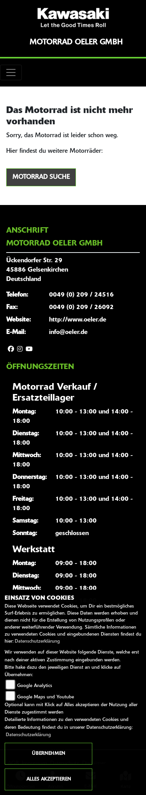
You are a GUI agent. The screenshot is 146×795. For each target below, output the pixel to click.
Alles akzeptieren (48, 779)
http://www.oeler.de (77, 320)
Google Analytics (34, 686)
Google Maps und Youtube (45, 697)
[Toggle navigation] (11, 72)
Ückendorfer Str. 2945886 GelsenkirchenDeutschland (37, 270)
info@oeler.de (68, 332)
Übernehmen (48, 753)
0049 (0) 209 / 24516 (81, 295)
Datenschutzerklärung (37, 641)
